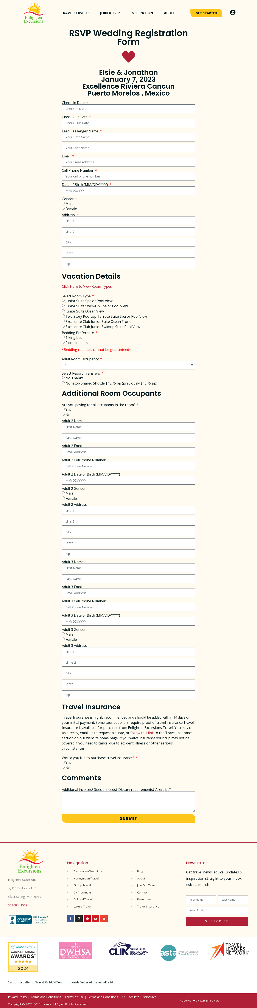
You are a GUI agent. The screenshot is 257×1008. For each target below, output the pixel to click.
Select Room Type (77, 296)
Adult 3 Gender (74, 629)
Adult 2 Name (73, 420)
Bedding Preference (78, 332)
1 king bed (73, 337)
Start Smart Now (209, 1000)
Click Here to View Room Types (87, 286)
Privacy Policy (17, 997)
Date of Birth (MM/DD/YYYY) (85, 184)
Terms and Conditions (45, 997)
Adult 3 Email (72, 587)
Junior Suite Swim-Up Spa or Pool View (96, 305)
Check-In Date (74, 102)
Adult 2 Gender (74, 488)
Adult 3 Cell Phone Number (84, 601)
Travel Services (76, 13)
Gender (68, 199)
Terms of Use (74, 997)
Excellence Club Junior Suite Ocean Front (98, 321)
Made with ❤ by (189, 1000)
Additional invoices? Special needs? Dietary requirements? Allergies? (116, 789)
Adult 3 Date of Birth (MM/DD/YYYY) (91, 615)
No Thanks (74, 378)
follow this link (142, 732)
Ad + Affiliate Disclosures (138, 997)
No (67, 414)
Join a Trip (111, 13)
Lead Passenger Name (80, 131)
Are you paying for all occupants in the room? (99, 405)
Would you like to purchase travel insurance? (98, 758)
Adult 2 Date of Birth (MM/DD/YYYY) (91, 474)
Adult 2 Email (72, 445)
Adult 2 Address (74, 504)
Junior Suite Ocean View (84, 311)
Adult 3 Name (73, 562)
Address (69, 215)
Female (71, 208)
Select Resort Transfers (81, 373)
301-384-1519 (17, 905)
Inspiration (143, 13)
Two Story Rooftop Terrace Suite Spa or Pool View (106, 316)
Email (66, 156)
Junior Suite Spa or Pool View (88, 300)
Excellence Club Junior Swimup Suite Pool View (102, 326)
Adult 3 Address (74, 645)
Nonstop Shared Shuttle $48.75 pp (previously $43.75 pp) (111, 383)
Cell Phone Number (78, 170)
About (171, 13)
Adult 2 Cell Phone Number (84, 460)
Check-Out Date (75, 117)
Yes (68, 409)
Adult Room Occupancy (81, 359)
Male (69, 203)
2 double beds (76, 342)
